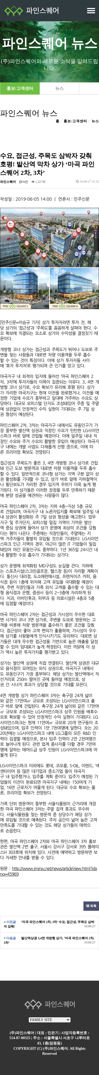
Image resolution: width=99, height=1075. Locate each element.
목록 (91, 906)
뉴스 (59, 88)
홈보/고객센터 (75, 121)
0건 (23, 182)
